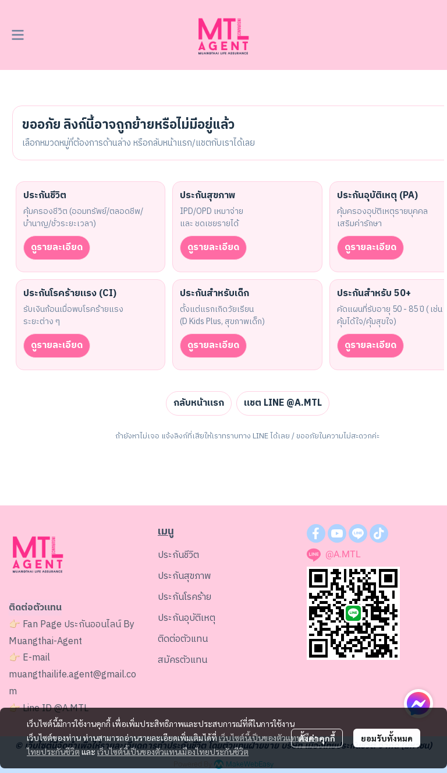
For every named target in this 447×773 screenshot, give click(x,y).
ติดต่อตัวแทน (183, 639)
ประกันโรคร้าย (184, 597)
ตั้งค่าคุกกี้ (317, 738)
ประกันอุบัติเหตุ (186, 618)
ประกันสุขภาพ (184, 576)
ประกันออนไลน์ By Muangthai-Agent (71, 633)
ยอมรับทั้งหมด (387, 738)
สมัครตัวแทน (182, 660)
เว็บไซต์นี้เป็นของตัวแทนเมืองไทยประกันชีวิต (173, 751)
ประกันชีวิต (178, 555)
